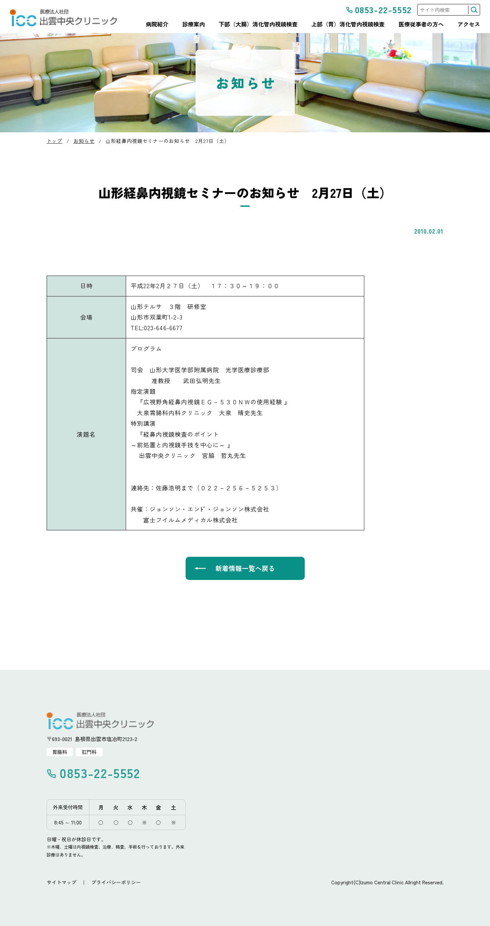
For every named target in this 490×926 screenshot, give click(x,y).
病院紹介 (157, 24)
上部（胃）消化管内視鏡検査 (347, 24)
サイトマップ (61, 882)
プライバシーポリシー (116, 882)
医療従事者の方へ (421, 24)
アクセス (469, 24)
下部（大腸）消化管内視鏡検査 (258, 24)
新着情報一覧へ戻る (245, 568)
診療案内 (193, 24)
